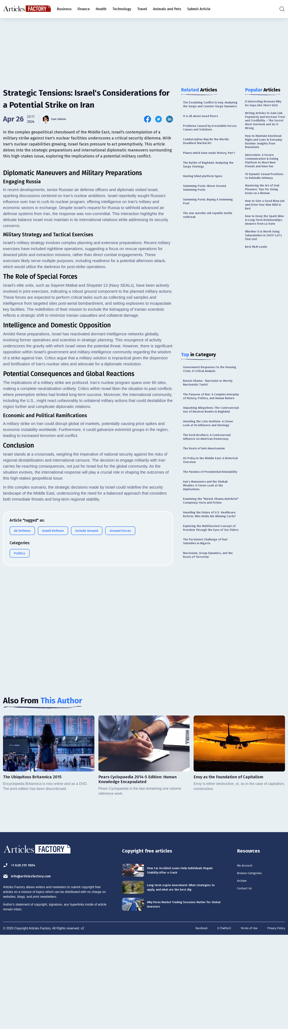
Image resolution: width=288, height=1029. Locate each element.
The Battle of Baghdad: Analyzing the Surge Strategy (210, 181)
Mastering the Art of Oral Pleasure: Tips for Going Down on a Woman (263, 232)
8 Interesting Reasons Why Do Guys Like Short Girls (264, 106)
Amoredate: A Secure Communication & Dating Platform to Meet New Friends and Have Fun (265, 188)
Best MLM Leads (258, 306)
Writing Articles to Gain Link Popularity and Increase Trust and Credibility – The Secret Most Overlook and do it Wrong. (264, 131)
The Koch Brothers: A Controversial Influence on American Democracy (204, 488)
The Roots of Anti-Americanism (208, 503)
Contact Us (247, 982)
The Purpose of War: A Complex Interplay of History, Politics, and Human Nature (210, 428)
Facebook (195, 1022)
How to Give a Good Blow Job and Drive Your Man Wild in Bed (264, 252)
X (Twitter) (218, 1022)
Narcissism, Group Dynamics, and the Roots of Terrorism (210, 642)
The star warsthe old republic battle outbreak (207, 238)
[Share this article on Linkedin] (169, 119)
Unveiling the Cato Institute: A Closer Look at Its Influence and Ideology (209, 468)
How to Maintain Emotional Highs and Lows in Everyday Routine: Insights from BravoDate (263, 161)
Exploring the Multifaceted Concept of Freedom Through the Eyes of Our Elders (210, 609)
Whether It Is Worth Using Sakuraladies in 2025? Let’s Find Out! (262, 293)
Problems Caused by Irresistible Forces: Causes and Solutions (209, 135)
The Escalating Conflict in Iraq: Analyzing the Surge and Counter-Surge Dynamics (210, 107)
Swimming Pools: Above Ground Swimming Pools (209, 207)
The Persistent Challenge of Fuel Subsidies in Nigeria (209, 627)
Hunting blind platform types (206, 195)
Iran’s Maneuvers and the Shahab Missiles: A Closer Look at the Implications (210, 549)
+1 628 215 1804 (23, 956)
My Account (247, 956)
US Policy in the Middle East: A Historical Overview (208, 516)
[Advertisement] (144, 49)
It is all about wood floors (204, 123)
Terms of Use (245, 1022)
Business (64, 9)
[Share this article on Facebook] (147, 119)
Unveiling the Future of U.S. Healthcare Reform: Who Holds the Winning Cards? (208, 589)
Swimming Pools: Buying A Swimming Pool (204, 223)
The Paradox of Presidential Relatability (205, 531)
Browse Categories (254, 965)
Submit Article (198, 9)
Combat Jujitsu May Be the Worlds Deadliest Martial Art (211, 151)
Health (101, 9)
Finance (84, 9)
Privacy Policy (275, 1022)
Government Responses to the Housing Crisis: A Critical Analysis (210, 394)
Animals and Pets (167, 9)
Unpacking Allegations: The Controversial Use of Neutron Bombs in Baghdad (207, 448)
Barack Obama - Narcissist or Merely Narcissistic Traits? (207, 410)
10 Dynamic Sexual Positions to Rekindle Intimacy (262, 211)
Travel (142, 9)
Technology (121, 9)
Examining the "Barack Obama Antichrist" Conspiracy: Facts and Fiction (210, 569)
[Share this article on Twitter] (158, 119)
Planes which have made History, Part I (210, 166)
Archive (243, 974)
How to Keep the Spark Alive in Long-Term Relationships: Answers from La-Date (264, 272)
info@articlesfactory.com (35, 967)
